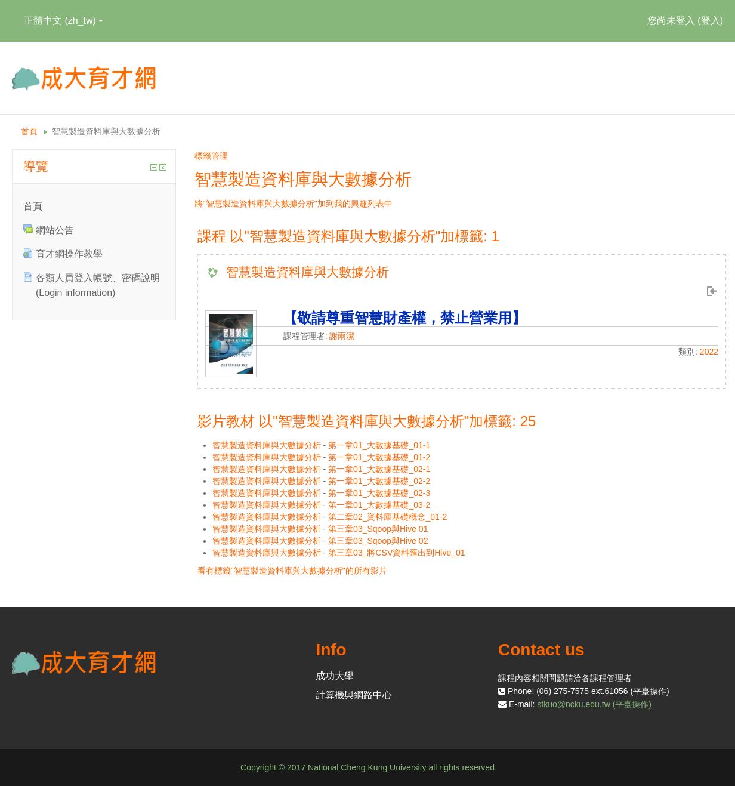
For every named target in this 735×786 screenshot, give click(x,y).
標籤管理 (211, 156)
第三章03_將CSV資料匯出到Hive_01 (396, 552)
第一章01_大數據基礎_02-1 (379, 469)
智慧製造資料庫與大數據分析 (106, 131)
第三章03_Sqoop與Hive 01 (378, 529)
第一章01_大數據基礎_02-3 (379, 493)
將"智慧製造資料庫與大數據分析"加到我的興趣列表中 (293, 203)
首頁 (29, 131)
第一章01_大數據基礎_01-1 (379, 445)
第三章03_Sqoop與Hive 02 (378, 540)
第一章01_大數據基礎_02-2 (379, 481)
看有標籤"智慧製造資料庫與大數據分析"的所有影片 (292, 570)
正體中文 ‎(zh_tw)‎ (63, 21)
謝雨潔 (341, 336)
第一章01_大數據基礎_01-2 (379, 457)
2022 (709, 351)
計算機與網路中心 (354, 695)
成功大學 (335, 676)
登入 (710, 21)
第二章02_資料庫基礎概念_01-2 (387, 517)
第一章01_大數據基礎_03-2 (379, 505)
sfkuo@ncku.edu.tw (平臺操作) (594, 704)
